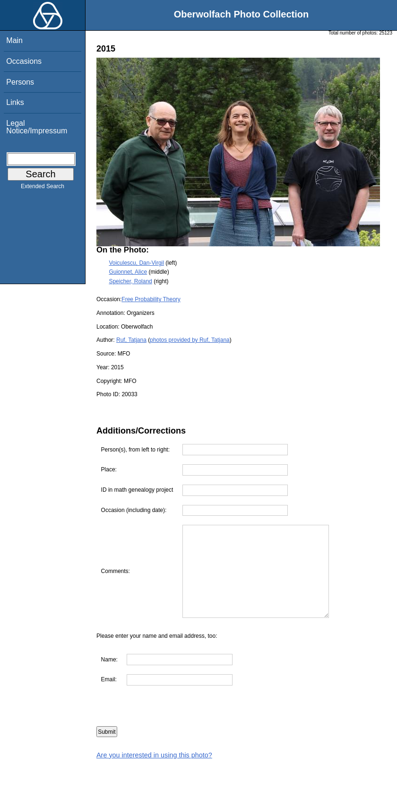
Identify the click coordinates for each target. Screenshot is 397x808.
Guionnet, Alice (128, 272)
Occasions (24, 61)
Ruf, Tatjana (131, 340)
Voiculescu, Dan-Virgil (136, 263)
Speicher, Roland (130, 281)
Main (14, 40)
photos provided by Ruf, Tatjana (190, 340)
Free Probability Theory (151, 299)
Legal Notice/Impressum (36, 127)
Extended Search (42, 188)
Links (15, 102)
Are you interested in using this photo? (154, 755)
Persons (20, 82)
